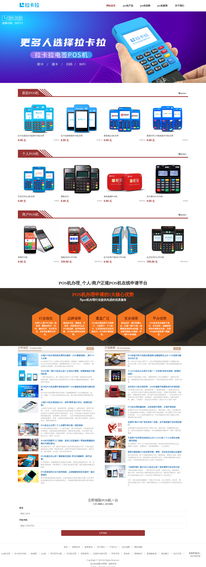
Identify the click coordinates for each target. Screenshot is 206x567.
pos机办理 (5, 554)
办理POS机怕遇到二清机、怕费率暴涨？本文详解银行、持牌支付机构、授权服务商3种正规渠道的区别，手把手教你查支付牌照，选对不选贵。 (155, 379)
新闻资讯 (89, 547)
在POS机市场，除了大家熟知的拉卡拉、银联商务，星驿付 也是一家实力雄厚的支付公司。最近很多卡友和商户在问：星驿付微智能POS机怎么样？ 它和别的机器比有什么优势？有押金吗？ (154, 457)
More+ (182, 93)
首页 (66, 547)
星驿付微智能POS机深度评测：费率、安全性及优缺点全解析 (155, 452)
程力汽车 (178, 554)
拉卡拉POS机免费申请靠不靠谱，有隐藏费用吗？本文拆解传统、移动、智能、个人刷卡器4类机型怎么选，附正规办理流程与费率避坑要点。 (67, 395)
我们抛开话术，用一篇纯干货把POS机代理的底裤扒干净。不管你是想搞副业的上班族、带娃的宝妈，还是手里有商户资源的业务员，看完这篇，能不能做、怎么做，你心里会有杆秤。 (67, 449)
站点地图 (126, 547)
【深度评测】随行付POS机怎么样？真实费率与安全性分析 (154, 467)
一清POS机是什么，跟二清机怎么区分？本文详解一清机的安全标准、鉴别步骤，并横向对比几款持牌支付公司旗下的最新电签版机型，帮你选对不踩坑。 (67, 379)
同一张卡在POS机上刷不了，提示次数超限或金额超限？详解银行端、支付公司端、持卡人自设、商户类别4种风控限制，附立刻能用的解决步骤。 (155, 363)
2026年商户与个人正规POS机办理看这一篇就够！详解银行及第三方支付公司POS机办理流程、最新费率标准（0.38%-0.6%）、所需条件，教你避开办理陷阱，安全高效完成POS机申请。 (67, 363)
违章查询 (85, 554)
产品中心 (113, 547)
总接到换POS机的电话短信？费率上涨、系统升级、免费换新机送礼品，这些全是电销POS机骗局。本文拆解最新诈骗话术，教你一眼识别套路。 (154, 430)
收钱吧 (34, 554)
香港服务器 (152, 554)
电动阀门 (165, 554)
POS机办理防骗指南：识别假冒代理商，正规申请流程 (152, 407)
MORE (90, 348)
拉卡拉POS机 (20, 554)
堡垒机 (127, 554)
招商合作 (76, 547)
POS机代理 (71, 554)
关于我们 (101, 547)
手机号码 (115, 554)
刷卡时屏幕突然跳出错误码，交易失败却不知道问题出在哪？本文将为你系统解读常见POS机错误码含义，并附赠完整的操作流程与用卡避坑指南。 (67, 480)
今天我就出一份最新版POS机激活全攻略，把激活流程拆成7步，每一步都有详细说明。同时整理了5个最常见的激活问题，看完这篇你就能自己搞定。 (68, 464)
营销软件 (138, 554)
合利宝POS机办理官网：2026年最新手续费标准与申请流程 (154, 387)
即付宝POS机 (56, 554)
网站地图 (138, 547)
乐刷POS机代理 (100, 554)
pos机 (43, 554)
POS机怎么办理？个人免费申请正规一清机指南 (62, 425)
